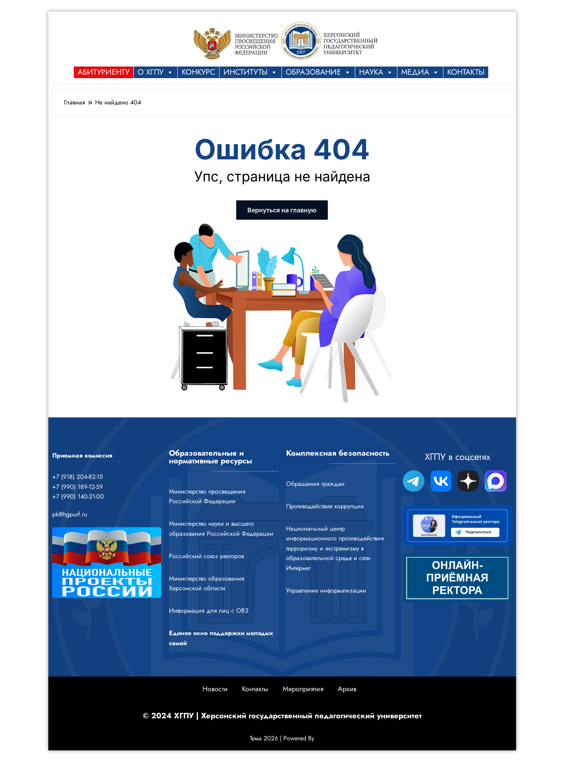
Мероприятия (303, 689)
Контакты (255, 689)
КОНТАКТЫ (465, 72)
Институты (250, 72)
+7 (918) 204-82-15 (77, 476)
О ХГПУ (156, 72)
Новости (215, 689)
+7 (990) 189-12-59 (77, 486)
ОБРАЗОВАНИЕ (318, 72)
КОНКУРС (198, 72)
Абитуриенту (103, 72)
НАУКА (376, 72)
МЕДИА (420, 72)
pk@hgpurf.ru (69, 514)
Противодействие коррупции (325, 506)
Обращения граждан (315, 483)
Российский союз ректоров (206, 556)
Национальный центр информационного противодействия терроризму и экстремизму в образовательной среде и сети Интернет (335, 548)
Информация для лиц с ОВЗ (209, 610)
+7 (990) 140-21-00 (78, 496)
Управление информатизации (326, 590)
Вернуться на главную (282, 210)
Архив (347, 689)
